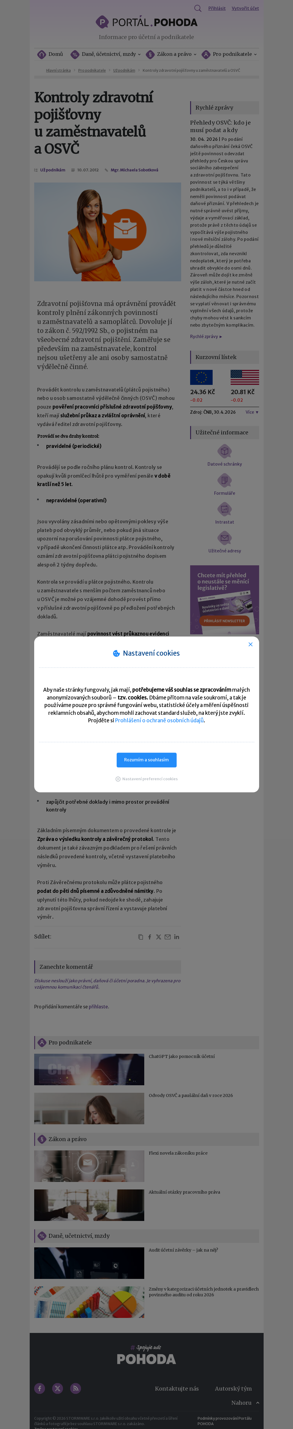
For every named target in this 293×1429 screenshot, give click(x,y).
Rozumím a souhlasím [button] (146, 760)
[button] (146, 778)
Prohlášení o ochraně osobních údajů (159, 720)
